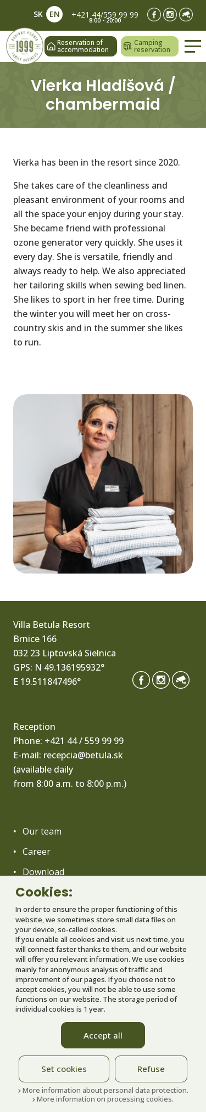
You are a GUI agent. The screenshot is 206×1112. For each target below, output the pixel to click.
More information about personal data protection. (103, 1090)
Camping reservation (147, 46)
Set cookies (64, 1068)
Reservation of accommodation (78, 46)
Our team (42, 831)
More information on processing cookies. (103, 1099)
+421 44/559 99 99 (104, 14)
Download (43, 872)
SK (38, 14)
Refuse (151, 1068)
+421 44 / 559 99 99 (84, 741)
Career (37, 852)
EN (54, 14)
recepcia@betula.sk (83, 755)
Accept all (103, 1035)
